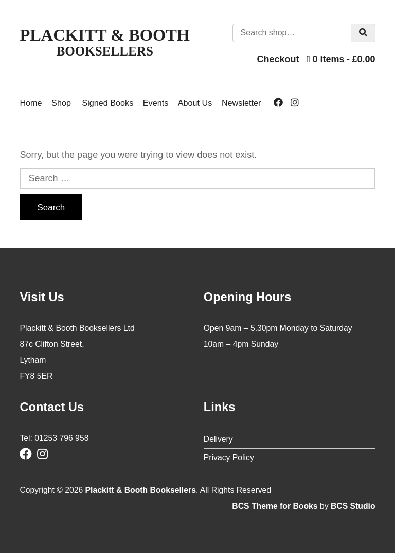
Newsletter (241, 102)
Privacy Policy (229, 457)
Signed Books (107, 102)
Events (156, 102)
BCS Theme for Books (274, 506)
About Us (195, 102)
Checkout (278, 59)
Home (31, 102)
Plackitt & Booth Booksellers (140, 490)
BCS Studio (353, 506)
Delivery (218, 439)
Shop (61, 102)
